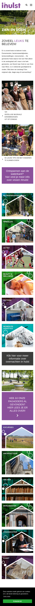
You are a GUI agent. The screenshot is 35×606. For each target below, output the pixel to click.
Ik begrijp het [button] (17, 601)
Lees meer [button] (6, 596)
